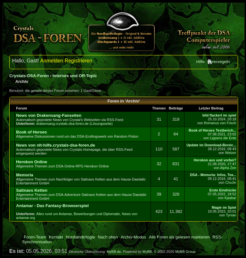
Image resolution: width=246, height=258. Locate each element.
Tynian (231, 215)
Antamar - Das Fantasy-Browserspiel (52, 205)
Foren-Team (35, 237)
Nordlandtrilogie (80, 237)
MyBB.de (114, 252)
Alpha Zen (228, 168)
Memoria (24, 175)
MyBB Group (185, 252)
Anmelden (51, 60)
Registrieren (78, 60)
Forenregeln (218, 61)
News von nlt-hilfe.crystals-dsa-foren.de (55, 145)
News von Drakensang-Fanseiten (48, 115)
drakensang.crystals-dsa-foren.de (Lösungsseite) (74, 123)
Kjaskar (230, 198)
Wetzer (230, 153)
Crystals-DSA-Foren (29, 75)
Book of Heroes (31, 132)
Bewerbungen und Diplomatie (97, 214)
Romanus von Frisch (220, 123)
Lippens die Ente (223, 138)
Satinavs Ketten (31, 190)
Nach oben (108, 237)
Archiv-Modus (133, 237)
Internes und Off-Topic (75, 75)
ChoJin (230, 182)
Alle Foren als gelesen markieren (179, 237)
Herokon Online (31, 161)
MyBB (147, 252)
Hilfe (200, 61)
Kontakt (56, 237)
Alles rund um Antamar (54, 214)
